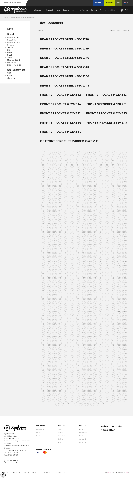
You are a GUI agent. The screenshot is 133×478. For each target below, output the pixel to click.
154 (66, 194)
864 (95, 391)
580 (101, 311)
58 (118, 165)
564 (95, 307)
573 (60, 311)
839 (124, 383)
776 (107, 366)
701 (107, 345)
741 (78, 357)
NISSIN (9, 55)
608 (89, 320)
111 (78, 182)
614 (124, 320)
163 (118, 194)
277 (83, 228)
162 (113, 194)
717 (113, 349)
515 (72, 295)
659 (124, 332)
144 (95, 190)
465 (43, 282)
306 (78, 236)
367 (83, 253)
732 (113, 353)
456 (78, 278)
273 (60, 228)
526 (48, 299)
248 (89, 219)
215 (72, 211)
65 (72, 169)
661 (48, 336)
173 (89, 198)
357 (113, 249)
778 (118, 366)
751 (48, 362)
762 (113, 362)
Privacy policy (46, 472)
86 (107, 173)
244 (66, 219)
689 (124, 341)
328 (118, 240)
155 (72, 194)
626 (107, 324)
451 (48, 278)
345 (43, 249)
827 (54, 383)
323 (89, 240)
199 (66, 207)
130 (101, 186)
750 (43, 362)
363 (60, 253)
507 (113, 290)
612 (113, 320)
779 (124, 366)
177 (113, 198)
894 (95, 399)
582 (113, 311)
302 (54, 236)
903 (75, 403)
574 (66, 311)
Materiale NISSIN (13, 60)
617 (54, 324)
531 (78, 299)
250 (101, 219)
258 (60, 224)
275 (72, 228)
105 (43, 182)
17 (54, 157)
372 (113, 253)
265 (101, 224)
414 (95, 265)
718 (118, 349)
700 (101, 345)
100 (101, 177)
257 (54, 224)
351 (78, 249)
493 (118, 286)
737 (54, 357)
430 (101, 270)
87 (113, 173)
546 (78, 303)
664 (66, 336)
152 (54, 194)
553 (118, 303)
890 (72, 399)
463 (118, 278)
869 (124, 391)
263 (89, 224)
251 (107, 219)
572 (54, 311)
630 (43, 328)
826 (48, 383)
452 (54, 278)
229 (66, 215)
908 (104, 403)
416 (107, 265)
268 (118, 224)
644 (124, 328)
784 (66, 370)
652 (83, 332)
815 (72, 378)
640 (101, 328)
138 (60, 190)
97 (83, 177)
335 (72, 244)
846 (78, 387)
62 (54, 169)
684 (95, 341)
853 (118, 387)
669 (95, 336)
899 (124, 399)
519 (95, 295)
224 (124, 211)
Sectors (60, 432)
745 (101, 357)
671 (107, 336)
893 (89, 399)
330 (43, 244)
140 (72, 190)
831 (78, 383)
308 (89, 236)
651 (78, 332)
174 (95, 198)
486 (78, 286)
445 (101, 274)
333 (60, 244)
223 (118, 211)
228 (60, 215)
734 (124, 353)
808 (118, 374)
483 (60, 286)
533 (89, 299)
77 (54, 173)
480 (43, 286)
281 (107, 228)
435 (43, 274)
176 (107, 198)
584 (124, 311)
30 (43, 161)
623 (89, 324)
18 (60, 157)
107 (54, 182)
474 (95, 282)
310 (101, 236)
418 (118, 265)
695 (72, 345)
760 (101, 362)
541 (48, 303)
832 (83, 383)
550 (101, 303)
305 (72, 236)
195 (43, 207)
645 (43, 332)
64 (66, 169)
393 (60, 261)
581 (107, 311)
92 (54, 177)
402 (113, 261)
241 (48, 219)
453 (60, 278)
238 (118, 215)
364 (66, 253)
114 (95, 182)
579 (95, 311)
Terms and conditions (107, 10)
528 (60, 299)
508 (118, 290)
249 (95, 219)
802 (83, 374)
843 (60, 387)
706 (48, 349)
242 (54, 219)
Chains (60, 429)
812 (54, 378)
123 (60, 186)
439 (66, 274)
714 (95, 349)
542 (54, 303)
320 (72, 240)
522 (113, 295)
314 (124, 236)
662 (54, 336)
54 (95, 165)
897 (113, 399)
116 (107, 182)
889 (66, 399)
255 (43, 224)
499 (66, 290)
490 (101, 286)
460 (101, 278)
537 (113, 299)
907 (98, 403)
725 (72, 353)
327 (113, 240)
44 (124, 161)
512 (54, 295)
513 (60, 295)
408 (60, 265)
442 (83, 274)
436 (48, 274)
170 (72, 198)
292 (83, 232)
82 (83, 173)
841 (48, 387)
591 (78, 316)
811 (48, 378)
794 (124, 370)
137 (54, 190)
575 (72, 311)
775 (101, 366)
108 (60, 182)
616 (48, 324)
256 (48, 224)
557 (54, 307)
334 (66, 244)
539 (124, 299)
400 (101, 261)
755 (72, 362)
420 (43, 270)
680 (72, 341)
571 (48, 311)
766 (48, 366)
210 (43, 211)
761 (107, 362)
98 (89, 177)
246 (78, 219)
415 (101, 265)
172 (83, 198)
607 (83, 320)
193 (118, 203)
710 (72, 349)
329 (124, 240)
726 (78, 353)
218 (89, 211)
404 (124, 261)
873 (60, 395)
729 (95, 353)
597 (113, 316)
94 (66, 177)
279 (95, 228)
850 (101, 387)
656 (107, 332)
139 (66, 190)
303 (60, 236)
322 (83, 240)
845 (72, 387)
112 (83, 182)
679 (66, 341)
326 (107, 240)
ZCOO (9, 57)
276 (78, 228)
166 (48, 198)
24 (95, 157)
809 (124, 374)
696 (78, 345)
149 (124, 190)
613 (118, 320)
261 (78, 224)
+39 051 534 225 (12, 453)
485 (72, 286)
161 (107, 194)
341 (107, 244)
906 (92, 403)
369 (95, 253)
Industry (98, 2)
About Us (37, 10)
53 (89, 165)
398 (89, 261)
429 (95, 270)
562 (83, 307)
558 (60, 307)
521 (107, 295)
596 (107, 316)
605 (72, 320)
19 (66, 157)
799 (66, 374)
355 (101, 249)
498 (60, 290)
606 (78, 320)
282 (113, 228)
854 (124, 387)
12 (113, 152)
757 (83, 362)
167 (54, 198)
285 (43, 232)
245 (72, 219)
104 (124, 177)
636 (78, 328)
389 (124, 257)
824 (124, 378)
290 (72, 232)
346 (48, 249)
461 (107, 278)
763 (118, 362)
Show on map (11, 461)
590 (72, 316)
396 (78, 261)
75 (43, 173)
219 (95, 211)
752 (54, 362)
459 (95, 278)
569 (124, 307)
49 (66, 165)
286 (48, 232)
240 (43, 219)
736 (48, 357)
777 (113, 366)
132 (113, 186)
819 (95, 378)
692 (54, 345)
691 (48, 345)
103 (118, 177)
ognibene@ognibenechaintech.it (15, 450)
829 (66, 383)
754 (66, 362)
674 (124, 336)
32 (54, 161)
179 (124, 198)
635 (72, 328)
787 (83, 370)
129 (95, 186)
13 (118, 152)
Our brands (82, 439)
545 (72, 303)
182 (54, 203)
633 (60, 328)
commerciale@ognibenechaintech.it (16, 446)
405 (43, 265)
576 (78, 311)
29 (124, 157)
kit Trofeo (10, 45)
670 (101, 336)
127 (83, 186)
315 (43, 240)
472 (83, 282)
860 (72, 391)
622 (83, 324)
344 (124, 244)
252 (113, 219)
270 (43, 228)
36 (78, 161)
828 (60, 383)
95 (72, 177)
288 (60, 232)
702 (113, 345)
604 (66, 320)
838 (118, 383)
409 (66, 265)
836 (107, 383)
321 (78, 240)
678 (60, 341)
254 (124, 219)
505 (101, 290)
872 (54, 395)
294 (95, 232)
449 (124, 274)
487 (83, 286)
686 (107, 341)
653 (89, 332)
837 (113, 383)
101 (107, 177)
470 (72, 282)
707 (54, 349)
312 (113, 236)
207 (113, 207)
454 (66, 278)
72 (113, 169)
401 (107, 261)
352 (83, 249)
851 (107, 387)
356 (107, 249)
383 (89, 257)
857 (54, 391)
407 (54, 265)
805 (101, 374)
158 (89, 194)
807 (113, 374)
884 (124, 395)
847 (83, 387)
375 (43, 257)
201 (78, 207)
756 (78, 362)
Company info (60, 472)
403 (118, 261)
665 (72, 336)
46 (48, 165)
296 (107, 232)
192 (113, 203)
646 (48, 332)
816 (78, 378)
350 (72, 249)
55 (101, 165)
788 (89, 370)
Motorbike (109, 2)
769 (66, 366)
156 (78, 194)
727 (83, 353)
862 (83, 391)
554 (124, 303)
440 (72, 274)
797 (54, 374)
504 (95, 290)
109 (66, 182)
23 (89, 157)
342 (113, 244)
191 (107, 203)
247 (83, 219)
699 (95, 345)
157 (83, 194)
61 (48, 169)
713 (89, 349)
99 (95, 177)
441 (78, 274)
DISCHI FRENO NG (14, 65)
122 (54, 186)
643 (118, 328)
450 (43, 278)
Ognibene (83, 426)
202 (83, 207)
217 (83, 211)
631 (48, 328)
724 (66, 353)
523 (118, 295)
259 (66, 224)
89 (124, 173)
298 (118, 232)
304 (66, 236)
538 (118, 299)
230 (72, 215)
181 (48, 203)
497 (54, 290)
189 (95, 203)
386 (107, 257)
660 (43, 336)
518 (89, 295)
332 (54, 244)
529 (66, 299)
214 (66, 211)
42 (113, 161)
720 (43, 353)
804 (95, 374)
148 (118, 190)
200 (72, 207)
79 (66, 173)
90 (43, 177)
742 (83, 357)
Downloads (40, 429)
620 (72, 324)
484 (66, 286)
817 (83, 378)
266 (107, 224)
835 (101, 383)
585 (43, 316)
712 (83, 349)
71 (107, 169)
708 (60, 349)
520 (101, 295)
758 (89, 362)
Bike (118, 2)
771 (78, 366)
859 (66, 391)
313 (118, 236)
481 (48, 286)
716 (107, 349)
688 (118, 341)
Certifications (83, 10)
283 (118, 228)
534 (95, 299)
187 (83, 203)
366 (78, 253)
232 (83, 215)
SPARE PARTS (15, 18)
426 (78, 270)
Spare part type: (16, 69)
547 (83, 303)
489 (95, 286)
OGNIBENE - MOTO (14, 42)
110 (72, 182)
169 (66, 198)
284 (124, 228)
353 (89, 249)
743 (89, 357)
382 (83, 257)
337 (83, 244)
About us (82, 429)
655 (101, 332)
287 (54, 232)
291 (78, 232)
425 (72, 270)
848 (89, 387)
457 (83, 278)
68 (89, 169)
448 (118, 274)
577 (83, 311)
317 (54, 240)
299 (124, 232)
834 (95, 383)
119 (124, 182)
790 (101, 370)
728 (89, 353)
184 (66, 203)
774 (95, 366)
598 (118, 316)
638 (89, 328)
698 (89, 345)
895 (101, 399)
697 (83, 345)
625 (101, 324)
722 (54, 353)
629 (124, 324)
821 (107, 378)
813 (60, 378)
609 (95, 320)
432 (113, 270)
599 (124, 316)
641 (107, 328)
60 (43, 169)
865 (101, 391)
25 (101, 157)
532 (83, 299)
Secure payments (43, 449)
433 (118, 270)
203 (89, 207)
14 (124, 152)
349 (66, 249)
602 (54, 320)
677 (54, 341)
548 (89, 303)
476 (107, 282)
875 (72, 395)
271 (48, 228)
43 (118, 161)
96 (78, 177)
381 (78, 257)
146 (107, 190)
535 (101, 299)
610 (101, 320)
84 (95, 173)
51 (78, 165)
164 (124, 194)
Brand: (10, 34)
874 (66, 395)
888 (60, 399)
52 (83, 165)
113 (89, 182)
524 (124, 295)
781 (48, 370)
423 (60, 270)
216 (78, 211)
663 (60, 336)
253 (118, 219)
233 (89, 215)
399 (95, 261)
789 (95, 370)
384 (95, 257)
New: (10, 28)
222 (113, 211)
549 (95, 303)
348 (60, 249)
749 (124, 357)
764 (124, 362)
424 (66, 270)
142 (83, 190)
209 (124, 207)
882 (113, 395)
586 (48, 316)
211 (48, 211)
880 (101, 395)
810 (43, 378)
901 (63, 403)
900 (57, 403)
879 (95, 395)
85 (101, 173)
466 (48, 282)
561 (78, 307)
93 (60, 177)
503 (89, 290)
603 (60, 320)
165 (43, 198)
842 (54, 387)
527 (54, 299)
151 (48, 194)
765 (43, 366)
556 (48, 307)
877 (83, 395)
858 (60, 391)
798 (60, 374)
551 (107, 303)
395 (72, 261)
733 (118, 353)
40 (101, 161)
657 (113, 332)
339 (95, 244)
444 (95, 274)
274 (66, 228)
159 (95, 194)
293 (89, 232)
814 (66, 378)
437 (54, 274)
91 (48, 177)
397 (83, 261)
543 (60, 303)
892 (83, 399)
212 (54, 211)
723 (60, 353)
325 (101, 240)
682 (83, 341)
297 (113, 232)
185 (72, 203)
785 (72, 370)
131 (107, 186)
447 (113, 274)
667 (83, 336)
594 (95, 316)
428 (89, 270)
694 (66, 345)
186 (78, 203)
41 (107, 161)
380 (72, 257)
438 (60, 274)
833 (89, 383)
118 (118, 182)
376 (48, 257)
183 (60, 203)
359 (124, 249)
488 (89, 286)
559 (66, 307)
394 (66, 261)
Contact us (82, 442)
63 (60, 169)
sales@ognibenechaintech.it (20, 441)
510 (43, 295)
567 (113, 307)
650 (72, 332)
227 (54, 215)
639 (95, 328)
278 (89, 228)
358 (118, 249)
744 (95, 357)
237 (113, 215)
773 (89, 366)
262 (83, 224)
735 (43, 357)
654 (95, 332)
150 (43, 194)
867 (113, 391)
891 (78, 399)
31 (48, 161)
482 (54, 286)
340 (101, 244)
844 (66, 387)
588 (60, 316)
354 (95, 249)
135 (43, 190)
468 (60, 282)
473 (89, 282)
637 (83, 328)
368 (89, 253)
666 (78, 336)
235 (101, 215)
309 (95, 236)
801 (78, 374)
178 (118, 198)
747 (113, 357)
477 (113, 282)
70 (101, 169)
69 (95, 169)
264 (95, 224)
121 (48, 186)
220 (101, 211)
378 (60, 257)
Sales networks (68, 10)
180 (43, 203)
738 (60, 357)
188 (89, 203)
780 (43, 370)
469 (66, 282)
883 (118, 395)
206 (107, 207)
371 (107, 253)
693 (60, 345)
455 (72, 278)
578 (89, 311)
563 (89, 307)
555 (43, 307)
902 (69, 403)
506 (107, 290)
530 (72, 299)
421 (48, 270)
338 (89, 244)
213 (60, 211)
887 (54, 399)
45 (43, 165)
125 (72, 186)
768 (60, 366)
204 (95, 207)
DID (8, 50)
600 (43, 320)
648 (60, 332)
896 (107, 399)
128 (89, 186)
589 (66, 316)
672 (113, 336)
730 (101, 353)
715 (101, 349)
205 (101, 207)
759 (95, 362)
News (58, 10)
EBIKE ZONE (11, 63)
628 (118, 324)
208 (118, 207)
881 (107, 395)
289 (66, 232)
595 (101, 316)
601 (48, 320)
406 (48, 265)
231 (78, 215)
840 (43, 387)
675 (43, 341)
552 (113, 303)
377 (54, 257)
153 (60, 194)
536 (107, 299)
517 (83, 295)
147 (113, 190)
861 (78, 391)
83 (89, 173)
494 (124, 286)
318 (60, 240)
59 (124, 165)
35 (72, 161)
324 (95, 240)
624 (95, 324)
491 (107, 286)
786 (78, 370)
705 (43, 349)
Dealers (38, 432)
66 (78, 169)
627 (113, 324)
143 (89, 190)
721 (48, 353)
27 (113, 157)
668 (89, 336)
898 (118, 399)
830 (72, 383)
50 (72, 165)
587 (54, 316)
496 (48, 290)
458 (89, 278)
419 (124, 265)
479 (124, 282)
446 (107, 274)
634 (66, 328)
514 (66, 295)
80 (72, 173)
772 (83, 366)
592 (83, 316)
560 (72, 307)
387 (113, 257)
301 (48, 236)
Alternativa (11, 78)
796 (48, 374)
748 (118, 357)
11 (107, 152)
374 (124, 253)
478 (118, 282)
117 (113, 182)
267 (113, 224)
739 (66, 357)
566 (107, 307)
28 (118, 157)
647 (54, 332)
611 (107, 320)
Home (6, 18)
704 (124, 345)
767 (54, 366)
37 (83, 161)
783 (60, 370)
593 (89, 316)
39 (95, 161)
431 (107, 270)
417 (113, 265)
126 (78, 186)
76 (48, 173)
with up (109, 472)
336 (78, 244)
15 (43, 157)
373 (118, 253)
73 (118, 169)
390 (43, 261)
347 (54, 249)
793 (118, 370)
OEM (9, 73)
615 (43, 324)
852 (113, 387)
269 (124, 224)
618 (60, 324)
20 (72, 157)
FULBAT (10, 52)
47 (54, 165)
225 (43, 215)
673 (118, 336)
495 (43, 290)
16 (48, 157)
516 (78, 295)
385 (101, 257)
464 (124, 278)
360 (43, 253)
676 (48, 341)
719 (124, 349)
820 (101, 378)
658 (118, 332)
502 (83, 290)
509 (124, 290)
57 (113, 165)
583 (118, 311)
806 (107, 374)
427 (83, 270)
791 (107, 370)
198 (60, 207)
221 (107, 211)
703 (118, 345)
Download (49, 10)
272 (54, 228)
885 (43, 399)
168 (60, 198)
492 (113, 286)
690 (43, 345)
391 (48, 261)
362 (54, 253)
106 (48, 182)
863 (89, 391)
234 (95, 215)
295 (101, 232)
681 (78, 341)
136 (48, 190)
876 (78, 395)
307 (83, 236)
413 (89, 265)
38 (89, 161)
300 (43, 236)
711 (78, 349)
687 (113, 341)
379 (66, 257)
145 (101, 190)
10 (101, 152)
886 (48, 399)
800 (72, 374)
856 (48, 391)
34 (66, 161)
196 (48, 207)
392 (54, 261)
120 (43, 186)
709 (66, 349)
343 (118, 244)
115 (101, 182)
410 (72, 265)
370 (101, 253)
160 (101, 194)
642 (113, 328)
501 (78, 290)
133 (118, 186)
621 (78, 324)
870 (43, 395)
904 (80, 403)
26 (107, 157)
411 (78, 265)
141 (78, 190)
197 (54, 207)
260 (72, 224)
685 (101, 341)
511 (48, 295)
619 (66, 324)
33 (60, 161)
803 (89, 374)
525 (43, 299)
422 (54, 270)
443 (89, 274)
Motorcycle (41, 426)
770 (72, 366)
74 (124, 169)
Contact (94, 10)
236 (107, 215)
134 (124, 186)
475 (101, 282)
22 (83, 157)
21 (78, 157)
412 (83, 265)
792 (113, 370)
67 (83, 169)
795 (43, 374)
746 (107, 357)
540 (43, 303)
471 (78, 282)
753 (60, 362)
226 (48, 215)
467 (54, 282)
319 (66, 240)
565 (101, 307)
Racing (9, 75)
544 (66, 303)
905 (86, 403)
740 (72, 357)
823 (118, 378)
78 (60, 173)
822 (113, 378)
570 (43, 311)
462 (113, 278)
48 (60, 165)
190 (101, 203)
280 (101, 228)
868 (118, 391)
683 (89, 341)
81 (78, 173)
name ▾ (118, 30)
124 (66, 186)
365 (72, 253)
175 (101, 198)
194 (124, 203)
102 (113, 177)
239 (124, 215)
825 (43, 383)
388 (118, 257)
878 (89, 395)
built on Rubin (122, 472)
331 (48, 244)
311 (107, 236)
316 (48, 240)
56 (107, 165)
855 (43, 391)
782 (54, 370)
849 (95, 387)
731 (107, 353)
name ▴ (126, 30)
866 (107, 391)
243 (60, 219)
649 (66, 332)
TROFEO (10, 47)
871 (48, 395)
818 (89, 378)
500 (72, 290)
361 (48, 253)
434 (124, 270)
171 (78, 198)
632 (54, 328)
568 (118, 307)
